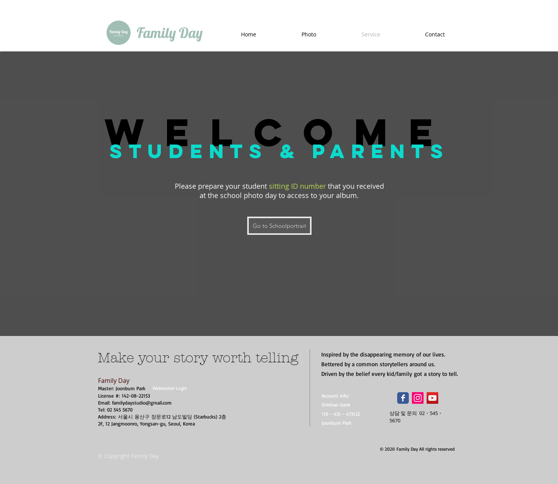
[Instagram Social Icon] (418, 398)
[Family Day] (169, 32)
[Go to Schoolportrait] (279, 226)
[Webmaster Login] (170, 388)
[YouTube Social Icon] (432, 398)
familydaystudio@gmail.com (142, 403)
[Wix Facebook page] (403, 398)
